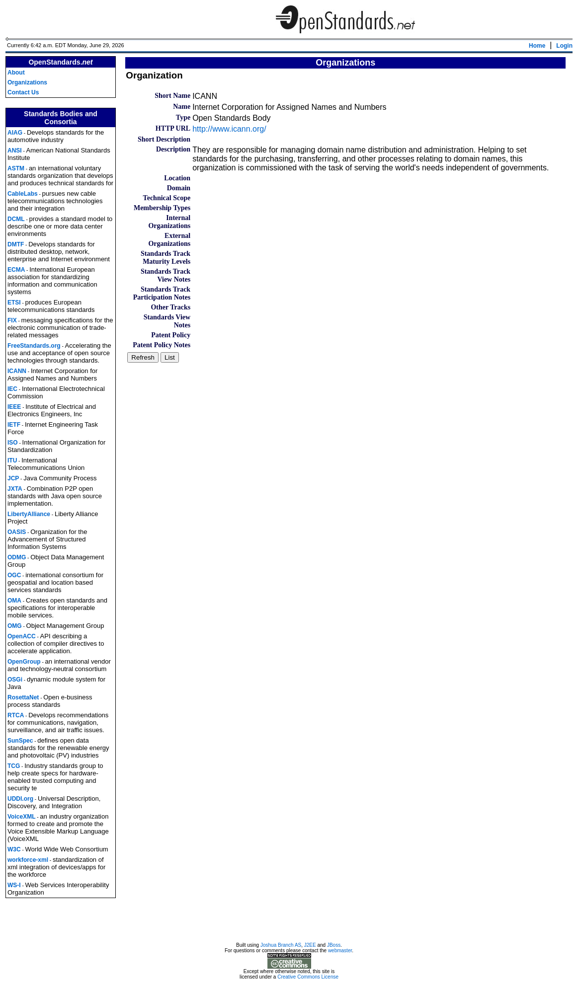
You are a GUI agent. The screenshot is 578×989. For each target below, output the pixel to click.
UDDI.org (20, 798)
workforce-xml (27, 859)
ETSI (14, 302)
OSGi (14, 679)
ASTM (15, 168)
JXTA (14, 488)
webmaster (340, 952)
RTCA (15, 715)
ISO (12, 442)
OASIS (16, 532)
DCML (16, 219)
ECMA (16, 269)
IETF (13, 424)
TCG (13, 765)
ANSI (14, 150)
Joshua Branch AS (280, 946)
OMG (14, 625)
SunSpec (20, 740)
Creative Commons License (307, 978)
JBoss (333, 946)
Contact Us (23, 92)
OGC (14, 575)
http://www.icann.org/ (229, 129)
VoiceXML (21, 816)
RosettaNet (23, 697)
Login (564, 45)
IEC (12, 388)
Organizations (27, 82)
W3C (14, 849)
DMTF (15, 244)
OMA (14, 600)
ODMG (16, 557)
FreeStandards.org (34, 345)
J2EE (310, 946)
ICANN (16, 371)
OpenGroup (24, 661)
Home (537, 45)
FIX (12, 320)
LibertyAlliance (28, 514)
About (16, 72)
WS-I (14, 885)
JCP (13, 478)
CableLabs (22, 193)
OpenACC (21, 636)
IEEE (14, 406)
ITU (12, 460)
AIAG (14, 132)
